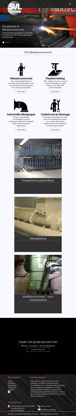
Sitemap (18, 414)
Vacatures (12, 387)
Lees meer (21, 91)
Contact (11, 389)
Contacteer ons (38, 349)
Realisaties (12, 385)
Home (10, 381)
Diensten (11, 383)
